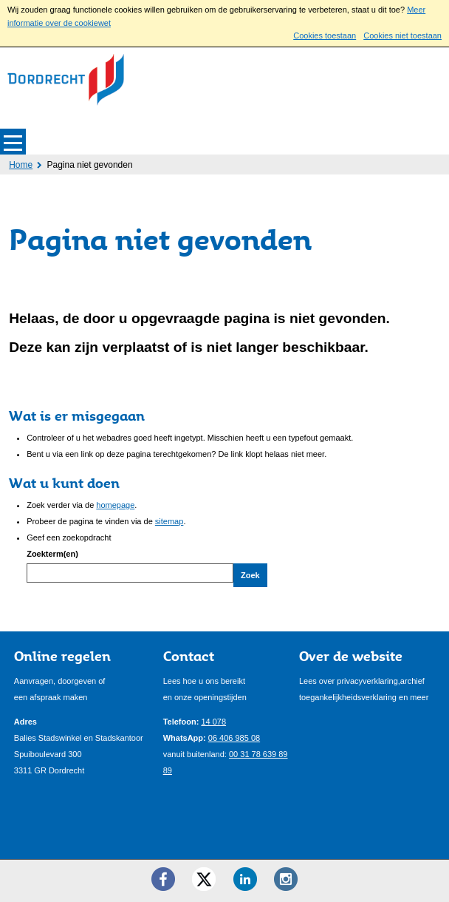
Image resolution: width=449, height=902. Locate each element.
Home (20, 165)
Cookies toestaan (324, 35)
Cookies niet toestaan (402, 35)
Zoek (250, 575)
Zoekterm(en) (52, 553)
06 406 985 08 (234, 737)
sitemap (169, 521)
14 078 (213, 721)
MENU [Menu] (13, 142)
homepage (115, 505)
